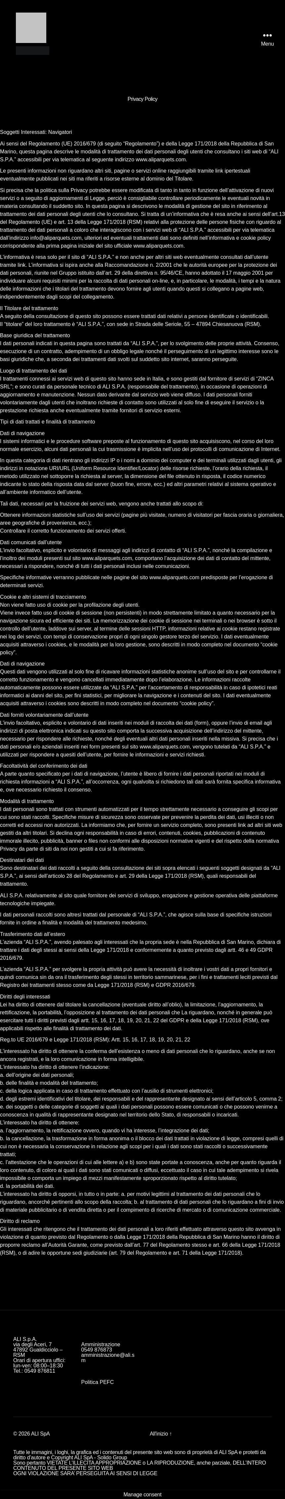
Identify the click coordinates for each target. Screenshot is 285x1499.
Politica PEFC (97, 1382)
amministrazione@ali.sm (108, 1357)
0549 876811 (39, 1371)
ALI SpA (40, 1434)
